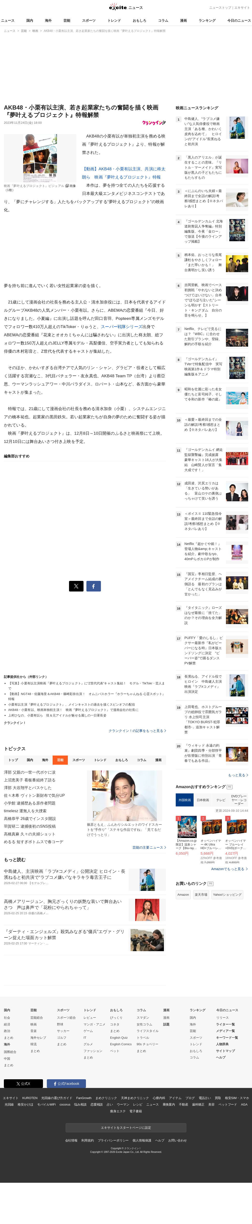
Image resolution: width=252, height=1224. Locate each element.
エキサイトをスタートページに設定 (126, 1127)
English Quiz (119, 1037)
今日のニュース (239, 20)
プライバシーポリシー (113, 1140)
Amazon (183, 894)
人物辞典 (222, 1044)
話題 (166, 1024)
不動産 (183, 1104)
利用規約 (87, 1140)
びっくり (116, 1017)
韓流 (33, 1044)
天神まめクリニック (135, 1098)
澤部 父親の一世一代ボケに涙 (30, 772)
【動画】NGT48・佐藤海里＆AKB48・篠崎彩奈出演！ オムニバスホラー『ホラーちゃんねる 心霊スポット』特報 (86, 696)
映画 (33, 1024)
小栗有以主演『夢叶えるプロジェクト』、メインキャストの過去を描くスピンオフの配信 (71, 704)
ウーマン (123, 1104)
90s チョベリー (147, 1044)
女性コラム (144, 1024)
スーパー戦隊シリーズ (121, 326)
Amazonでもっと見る (227, 869)
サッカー (63, 1031)
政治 (7, 1031)
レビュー (90, 1017)
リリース (222, 1017)
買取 (218, 1098)
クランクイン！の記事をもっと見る (137, 731)
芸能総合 (36, 1017)
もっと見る (238, 775)
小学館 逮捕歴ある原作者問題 (30, 803)
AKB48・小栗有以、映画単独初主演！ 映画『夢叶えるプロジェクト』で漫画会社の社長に (73, 710)
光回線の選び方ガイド (56, 1098)
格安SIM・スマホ (237, 1098)
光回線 (9, 1104)
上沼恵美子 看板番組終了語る (30, 780)
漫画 (183, 20)
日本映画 (203, 800)
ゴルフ (61, 1037)
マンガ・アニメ (94, 1024)
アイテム (175, 1098)
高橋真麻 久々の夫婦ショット (30, 834)
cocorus (65, 1104)
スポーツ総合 (66, 1017)
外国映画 (185, 800)
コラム (163, 20)
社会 (7, 1017)
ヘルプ (220, 1057)
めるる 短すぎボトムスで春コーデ (33, 842)
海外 (48, 20)
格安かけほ (25, 1104)
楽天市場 (201, 894)
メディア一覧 (225, 1031)
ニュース (7, 20)
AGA (244, 1104)
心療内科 (159, 1098)
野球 (60, 1024)
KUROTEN (30, 1098)
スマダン (143, 1017)
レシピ (137, 1104)
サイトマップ (225, 1051)
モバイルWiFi (46, 1104)
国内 (29, 20)
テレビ (220, 800)
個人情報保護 (142, 1140)
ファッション (93, 1051)
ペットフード (227, 1104)
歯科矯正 (198, 1104)
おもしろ (139, 20)
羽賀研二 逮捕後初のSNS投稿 (30, 826)
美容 (211, 1104)
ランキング (207, 20)
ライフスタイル (148, 1031)
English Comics (121, 1044)
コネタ (114, 1024)
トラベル (143, 1037)
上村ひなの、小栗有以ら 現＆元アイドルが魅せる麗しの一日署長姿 (57, 715)
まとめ (8, 1037)
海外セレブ (38, 1037)
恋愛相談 (97, 1104)
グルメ (88, 1044)
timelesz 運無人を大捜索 (25, 811)
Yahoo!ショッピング (227, 894)
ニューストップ (220, 7)
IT (85, 1037)
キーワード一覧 (227, 1037)
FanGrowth (83, 1098)
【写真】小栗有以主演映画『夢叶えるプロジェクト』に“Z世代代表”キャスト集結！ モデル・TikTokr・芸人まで (86, 685)
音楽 (33, 1031)
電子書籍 (135, 1111)
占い (110, 1104)
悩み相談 (80, 1104)
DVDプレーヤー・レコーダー (239, 799)
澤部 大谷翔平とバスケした (28, 788)
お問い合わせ (177, 1140)
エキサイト (242, 7)
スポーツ (89, 20)
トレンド (114, 20)
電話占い (205, 1098)
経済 (7, 1024)
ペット (114, 1051)
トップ (13, 760)
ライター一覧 (225, 1024)
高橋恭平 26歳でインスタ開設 (30, 819)
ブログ (190, 1098)
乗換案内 (169, 1104)
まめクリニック (106, 1098)
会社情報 (71, 1140)
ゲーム (88, 1031)
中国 (7, 1058)
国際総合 (10, 1052)
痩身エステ (118, 1111)
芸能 (66, 20)
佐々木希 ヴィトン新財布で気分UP (34, 795)
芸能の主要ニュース (149, 847)
